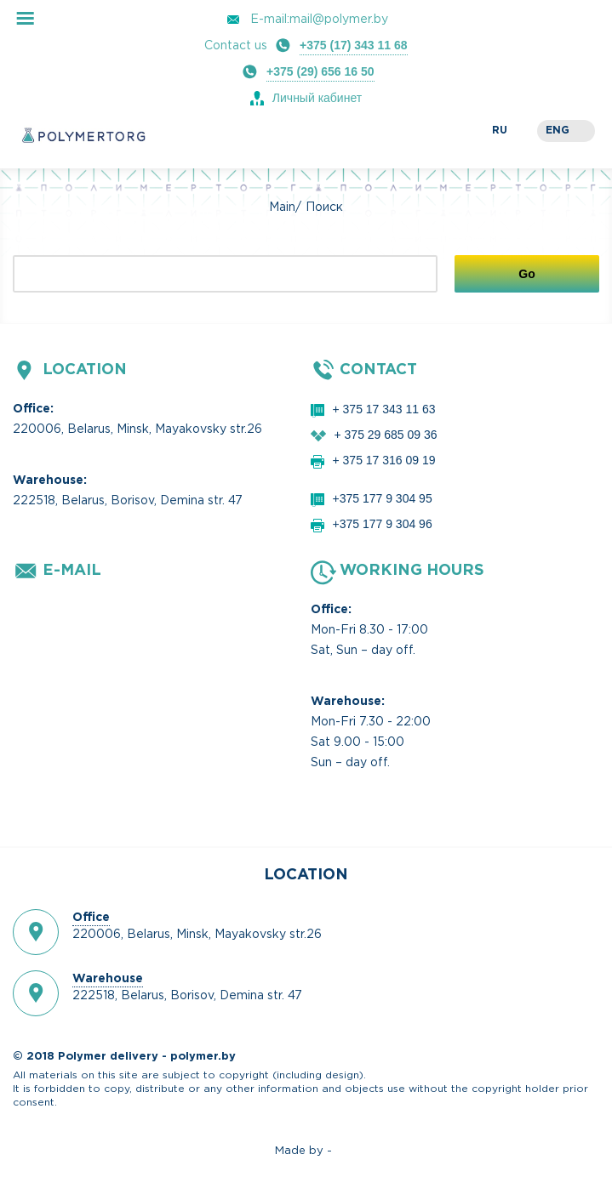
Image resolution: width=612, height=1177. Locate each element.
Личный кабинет (317, 98)
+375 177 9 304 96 (382, 524)
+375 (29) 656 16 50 (320, 71)
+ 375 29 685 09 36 (386, 434)
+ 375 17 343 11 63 (384, 409)
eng (557, 130)
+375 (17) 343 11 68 (354, 45)
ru (499, 130)
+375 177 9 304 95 (382, 498)
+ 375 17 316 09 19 (384, 460)
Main (282, 207)
